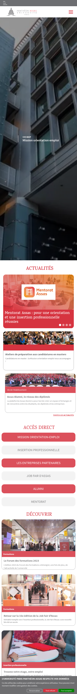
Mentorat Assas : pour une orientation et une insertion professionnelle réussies (37, 318)
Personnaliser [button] (34, 690)
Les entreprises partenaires (39, 472)
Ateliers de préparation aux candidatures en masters (35, 354)
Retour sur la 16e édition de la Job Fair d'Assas (30, 624)
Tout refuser (50, 690)
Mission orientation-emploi (38, 446)
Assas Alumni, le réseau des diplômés (37, 396)
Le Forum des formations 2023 (21, 569)
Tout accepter (66, 690)
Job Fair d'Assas (39, 485)
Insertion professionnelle (39, 459)
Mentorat (38, 510)
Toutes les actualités (63, 415)
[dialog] (38, 685)
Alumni (38, 498)
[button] (60, 325)
